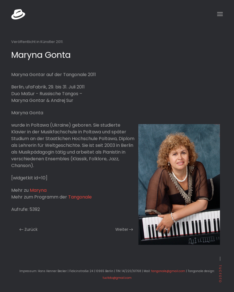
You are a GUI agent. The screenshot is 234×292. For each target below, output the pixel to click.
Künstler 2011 (51, 41)
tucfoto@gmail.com (117, 278)
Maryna (38, 190)
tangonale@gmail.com (168, 271)
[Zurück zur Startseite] (18, 14)
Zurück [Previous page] (28, 229)
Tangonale (80, 197)
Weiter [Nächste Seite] (124, 229)
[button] (220, 14)
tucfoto (220, 274)
